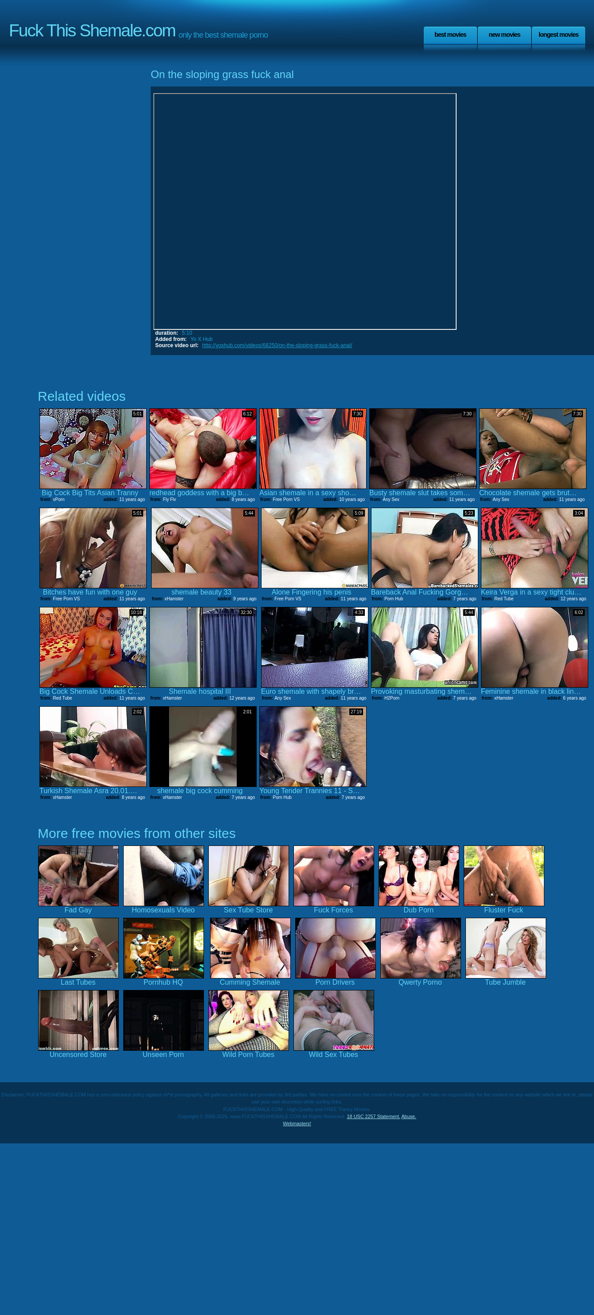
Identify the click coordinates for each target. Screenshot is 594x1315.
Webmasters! (297, 1123)
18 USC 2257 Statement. (373, 1116)
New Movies (504, 34)
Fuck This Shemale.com (92, 30)
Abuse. (408, 1116)
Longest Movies (558, 34)
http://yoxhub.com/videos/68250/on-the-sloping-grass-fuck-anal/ (277, 345)
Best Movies (450, 34)
